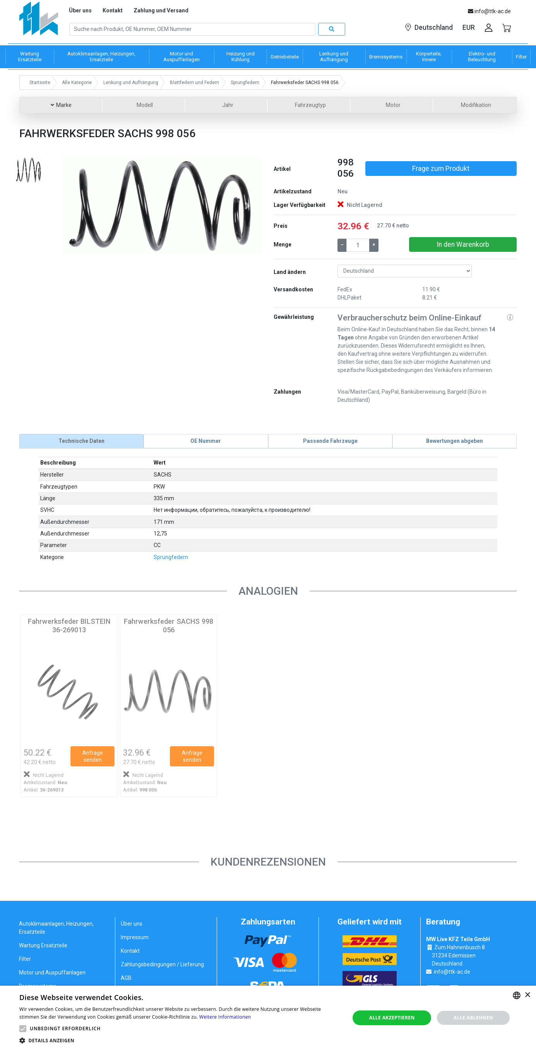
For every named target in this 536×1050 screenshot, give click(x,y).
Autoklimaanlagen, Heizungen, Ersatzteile (56, 928)
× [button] (527, 995)
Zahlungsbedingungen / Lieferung (162, 964)
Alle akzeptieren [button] (392, 1017)
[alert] (268, 1018)
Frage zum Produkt (440, 168)
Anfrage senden (92, 756)
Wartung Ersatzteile (43, 945)
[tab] (81, 441)
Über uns (80, 10)
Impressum (135, 937)
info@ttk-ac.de (452, 971)
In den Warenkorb (463, 244)
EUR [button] (468, 27)
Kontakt (113, 10)
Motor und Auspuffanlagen (52, 972)
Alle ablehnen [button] (473, 1017)
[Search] (192, 29)
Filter (25, 959)
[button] (77, 206)
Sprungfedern (171, 557)
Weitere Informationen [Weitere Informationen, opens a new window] (225, 1017)
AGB (126, 978)
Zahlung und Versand (161, 10)
